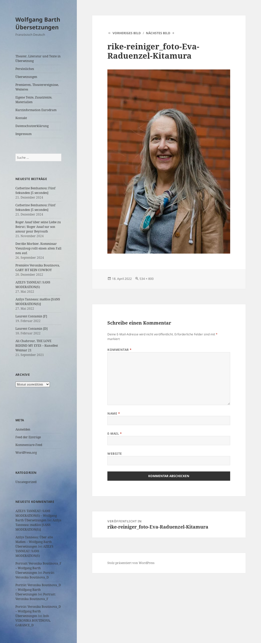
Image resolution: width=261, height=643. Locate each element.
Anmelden (22, 429)
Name (113, 413)
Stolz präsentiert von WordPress (130, 563)
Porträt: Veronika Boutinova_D (34, 574)
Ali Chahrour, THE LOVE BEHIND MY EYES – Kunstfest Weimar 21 (36, 345)
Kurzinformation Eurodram (36, 110)
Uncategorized (25, 482)
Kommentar (119, 349)
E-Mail (114, 433)
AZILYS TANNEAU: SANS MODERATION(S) (32, 284)
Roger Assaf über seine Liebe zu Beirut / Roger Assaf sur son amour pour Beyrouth (38, 227)
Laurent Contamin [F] (31, 316)
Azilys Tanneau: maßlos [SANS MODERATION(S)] (37, 301)
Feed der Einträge (28, 437)
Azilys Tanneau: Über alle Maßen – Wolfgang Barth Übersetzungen (34, 542)
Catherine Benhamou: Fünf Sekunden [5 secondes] (35, 190)
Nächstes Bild (158, 33)
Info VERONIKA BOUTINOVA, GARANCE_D (33, 620)
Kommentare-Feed (28, 445)
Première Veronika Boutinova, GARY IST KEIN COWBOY (37, 267)
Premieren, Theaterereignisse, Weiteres (37, 87)
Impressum (23, 134)
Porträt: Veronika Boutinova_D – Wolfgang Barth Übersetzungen (38, 589)
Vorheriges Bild (127, 33)
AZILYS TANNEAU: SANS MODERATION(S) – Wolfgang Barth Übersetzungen (36, 515)
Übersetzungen (26, 77)
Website (114, 453)
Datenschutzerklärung (32, 126)
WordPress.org (26, 452)
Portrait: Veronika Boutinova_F (35, 596)
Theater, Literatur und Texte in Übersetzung (38, 58)
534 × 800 (146, 278)
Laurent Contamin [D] (31, 328)
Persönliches (24, 69)
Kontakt (21, 118)
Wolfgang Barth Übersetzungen (37, 23)
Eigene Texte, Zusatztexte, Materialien (33, 99)
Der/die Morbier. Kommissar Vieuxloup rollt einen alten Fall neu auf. (38, 248)
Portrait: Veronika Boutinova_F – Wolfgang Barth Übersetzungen (38, 568)
